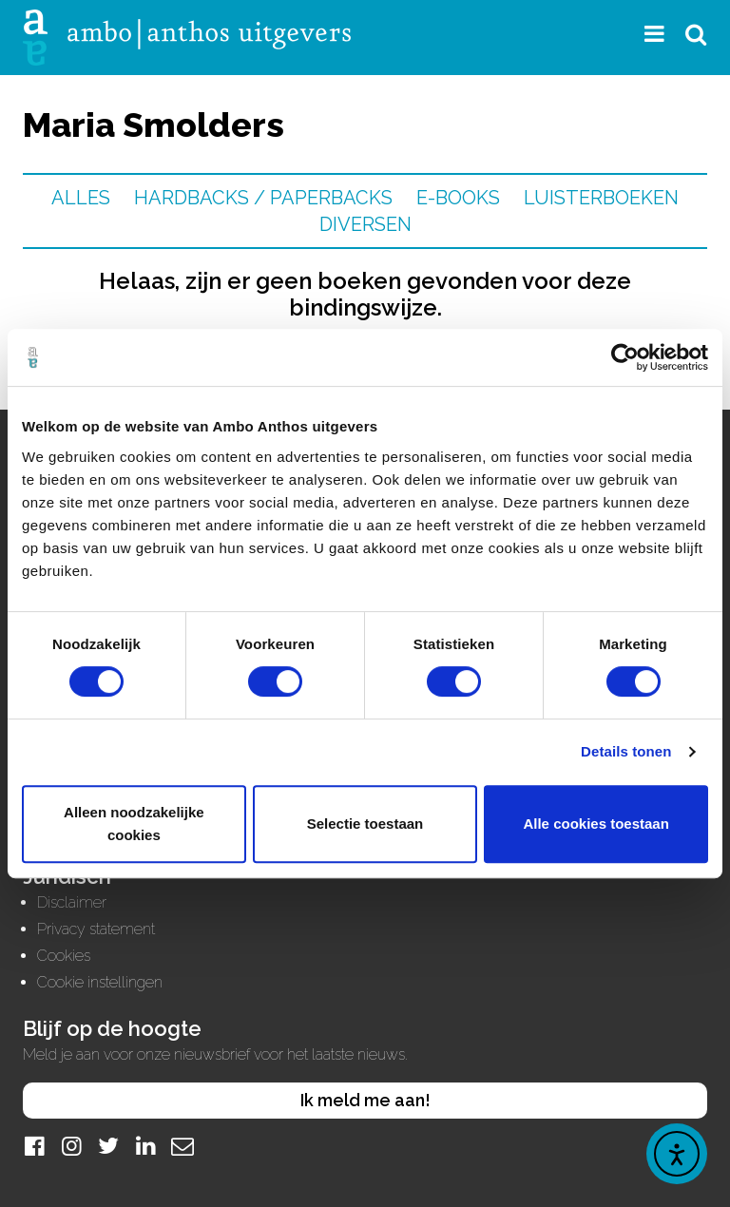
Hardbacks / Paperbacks (263, 197)
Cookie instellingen (100, 982)
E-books (458, 197)
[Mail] (182, 1145)
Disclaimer (71, 902)
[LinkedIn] (145, 1145)
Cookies (63, 956)
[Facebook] (34, 1145)
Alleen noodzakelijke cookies (134, 823)
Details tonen (626, 751)
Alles (80, 197)
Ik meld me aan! (365, 1100)
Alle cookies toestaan (595, 823)
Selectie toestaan (365, 823)
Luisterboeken (601, 197)
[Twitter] (108, 1145)
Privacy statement (96, 929)
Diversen (365, 224)
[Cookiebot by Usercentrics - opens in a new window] (625, 357)
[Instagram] (71, 1145)
